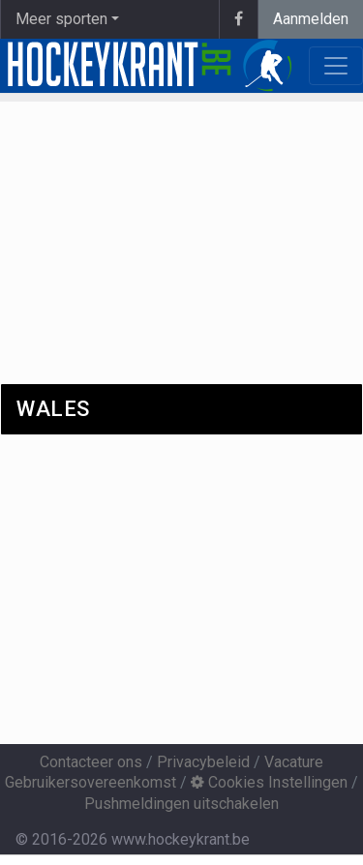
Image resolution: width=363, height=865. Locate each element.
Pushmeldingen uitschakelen (181, 803)
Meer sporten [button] (61, 19)
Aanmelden (310, 19)
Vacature (293, 762)
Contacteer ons (91, 762)
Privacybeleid (203, 762)
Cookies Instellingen (269, 782)
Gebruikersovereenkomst (90, 782)
